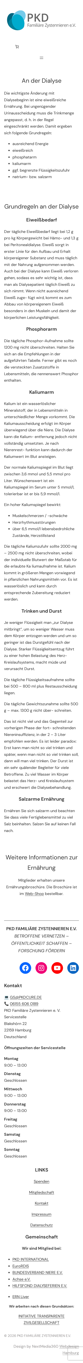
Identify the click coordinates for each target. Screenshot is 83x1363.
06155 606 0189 (24, 1003)
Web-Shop (34, 893)
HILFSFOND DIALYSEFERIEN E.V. (39, 1285)
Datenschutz (41, 1225)
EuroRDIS (20, 1266)
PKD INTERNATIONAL (30, 1259)
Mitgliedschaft (41, 1192)
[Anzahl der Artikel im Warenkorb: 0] (17, 46)
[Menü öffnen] (41, 57)
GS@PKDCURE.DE (26, 997)
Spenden (41, 1181)
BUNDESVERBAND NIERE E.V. (37, 1272)
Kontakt (41, 1203)
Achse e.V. (21, 1279)
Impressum (41, 1214)
